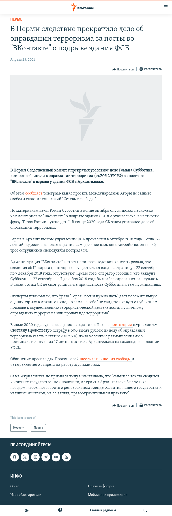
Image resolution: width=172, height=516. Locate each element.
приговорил (121, 325)
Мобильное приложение (107, 495)
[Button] (123, 69)
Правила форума (101, 486)
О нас (14, 486)
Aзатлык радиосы (103, 510)
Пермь (16, 19)
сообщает (34, 193)
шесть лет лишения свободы (106, 359)
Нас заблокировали (25, 495)
